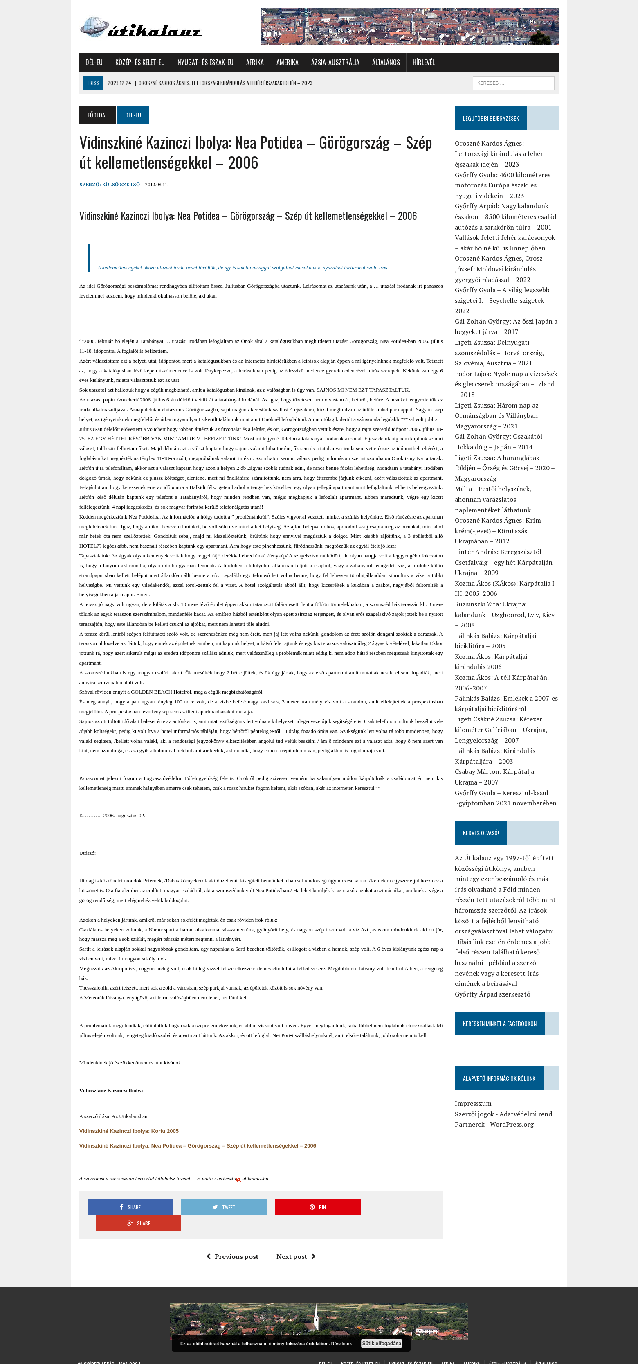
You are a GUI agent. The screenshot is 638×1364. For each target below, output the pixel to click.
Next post (295, 1240)
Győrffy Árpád (99, 1347)
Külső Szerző (119, 184)
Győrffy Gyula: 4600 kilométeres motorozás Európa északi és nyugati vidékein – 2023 (503, 185)
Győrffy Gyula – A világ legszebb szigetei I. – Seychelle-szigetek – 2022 (503, 300)
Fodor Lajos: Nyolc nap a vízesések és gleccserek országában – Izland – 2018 (507, 384)
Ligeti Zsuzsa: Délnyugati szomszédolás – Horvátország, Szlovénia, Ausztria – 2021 (500, 352)
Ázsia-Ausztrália (334, 62)
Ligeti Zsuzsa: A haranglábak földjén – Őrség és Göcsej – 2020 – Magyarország (505, 468)
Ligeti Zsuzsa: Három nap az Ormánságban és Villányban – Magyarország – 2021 (500, 416)
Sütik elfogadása (381, 1343)
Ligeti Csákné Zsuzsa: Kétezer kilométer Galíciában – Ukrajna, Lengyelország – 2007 (502, 719)
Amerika (286, 62)
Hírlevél (422, 62)
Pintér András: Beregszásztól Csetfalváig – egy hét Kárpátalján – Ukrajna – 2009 (507, 562)
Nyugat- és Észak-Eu (204, 62)
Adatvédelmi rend (526, 1103)
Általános (384, 62)
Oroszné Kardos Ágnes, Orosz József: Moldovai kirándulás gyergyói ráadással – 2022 (500, 269)
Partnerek (470, 1113)
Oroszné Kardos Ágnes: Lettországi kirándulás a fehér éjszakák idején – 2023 (500, 154)
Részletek (341, 1343)
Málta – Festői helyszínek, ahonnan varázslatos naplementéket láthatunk (508, 499)
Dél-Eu (92, 62)
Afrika (253, 62)
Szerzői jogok (475, 1103)
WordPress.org (513, 1113)
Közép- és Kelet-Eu (138, 62)
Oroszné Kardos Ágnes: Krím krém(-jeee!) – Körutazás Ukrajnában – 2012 (499, 531)
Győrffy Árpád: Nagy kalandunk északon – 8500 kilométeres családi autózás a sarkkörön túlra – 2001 (507, 216)
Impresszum (474, 1093)
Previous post (232, 1240)
